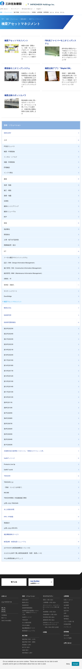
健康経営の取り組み (49, 620)
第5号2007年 (8, 423)
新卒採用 (66, 635)
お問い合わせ (5, 9)
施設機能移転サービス (11, 534)
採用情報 (47, 12)
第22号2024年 (8, 334)
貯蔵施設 (7, 167)
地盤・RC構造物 (9, 162)
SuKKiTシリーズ (9, 458)
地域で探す (25, 650)
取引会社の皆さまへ (29, 9)
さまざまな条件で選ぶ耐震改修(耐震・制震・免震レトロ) (23, 553)
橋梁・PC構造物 (9, 151)
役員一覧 (66, 608)
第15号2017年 (8, 371)
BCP (5, 217)
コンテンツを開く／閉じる (78, 140)
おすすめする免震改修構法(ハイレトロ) (17, 548)
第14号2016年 (8, 376)
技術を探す (7, 133)
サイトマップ (16, 9)
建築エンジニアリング (11, 206)
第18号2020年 (8, 355)
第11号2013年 (8, 392)
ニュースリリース (6, 602)
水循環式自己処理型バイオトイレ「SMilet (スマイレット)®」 (24, 451)
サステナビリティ (27, 12)
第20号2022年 (8, 344)
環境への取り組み (48, 600)
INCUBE (6, 493)
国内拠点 (66, 616)
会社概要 (66, 605)
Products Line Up (9, 464)
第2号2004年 (8, 439)
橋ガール (4, 618)
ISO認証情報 (67, 624)
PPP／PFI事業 (8, 517)
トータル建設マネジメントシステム (15, 257)
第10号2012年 (8, 397)
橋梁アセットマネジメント (13, 302)
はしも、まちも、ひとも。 (59, 12)
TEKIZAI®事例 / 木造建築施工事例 (15, 498)
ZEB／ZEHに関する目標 (52, 627)
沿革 (65, 613)
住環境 (6, 201)
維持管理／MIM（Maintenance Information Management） (23, 273)
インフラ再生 (8, 173)
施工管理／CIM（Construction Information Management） (23, 268)
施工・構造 (7, 190)
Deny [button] (68, 664)
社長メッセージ (68, 600)
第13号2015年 (8, 381)
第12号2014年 (8, 386)
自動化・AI (7, 279)
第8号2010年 (8, 408)
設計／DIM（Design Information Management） (20, 263)
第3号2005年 (8, 434)
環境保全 (7, 234)
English (40, 9)
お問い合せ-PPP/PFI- (11, 528)
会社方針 (66, 610)
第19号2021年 (8, 350)
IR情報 (35, 12)
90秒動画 (4, 615)
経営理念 (66, 602)
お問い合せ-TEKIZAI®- (11, 503)
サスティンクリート (10, 291)
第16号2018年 (8, 365)
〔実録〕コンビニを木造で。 (13, 487)
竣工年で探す (26, 647)
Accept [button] (75, 664)
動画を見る (7, 308)
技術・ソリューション (7, 12)
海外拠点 (66, 618)
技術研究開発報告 (10, 322)
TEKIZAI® (7, 476)
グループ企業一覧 (69, 621)
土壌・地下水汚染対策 (11, 240)
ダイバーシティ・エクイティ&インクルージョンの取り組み (51, 607)
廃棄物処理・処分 (10, 245)
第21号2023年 (8, 339)
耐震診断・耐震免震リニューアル (15, 542)
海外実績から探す (27, 653)
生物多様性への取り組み (50, 614)
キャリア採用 (67, 638)
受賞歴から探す (26, 644)
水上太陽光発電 (9, 509)
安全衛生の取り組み (49, 617)
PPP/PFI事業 (26, 625)
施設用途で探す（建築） (29, 642)
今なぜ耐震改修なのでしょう (13, 558)
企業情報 (41, 12)
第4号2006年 (8, 429)
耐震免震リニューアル (28, 631)
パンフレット (67, 627)
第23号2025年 (8, 328)
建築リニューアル (10, 211)
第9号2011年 (8, 402)
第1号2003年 (8, 445)
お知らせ (4, 596)
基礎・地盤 (7, 196)
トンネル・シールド (10, 157)
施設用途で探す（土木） (29, 639)
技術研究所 (7, 315)
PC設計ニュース (9, 146)
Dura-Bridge (8, 296)
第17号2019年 (8, 360)
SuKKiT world (8, 470)
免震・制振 (7, 185)
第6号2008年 (8, 418)
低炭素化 (7, 229)
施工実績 (17, 12)
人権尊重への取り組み (49, 602)
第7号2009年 (8, 413)
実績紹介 (7, 523)
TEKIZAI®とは (8, 482)
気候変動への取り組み (49, 611)
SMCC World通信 (6, 620)
